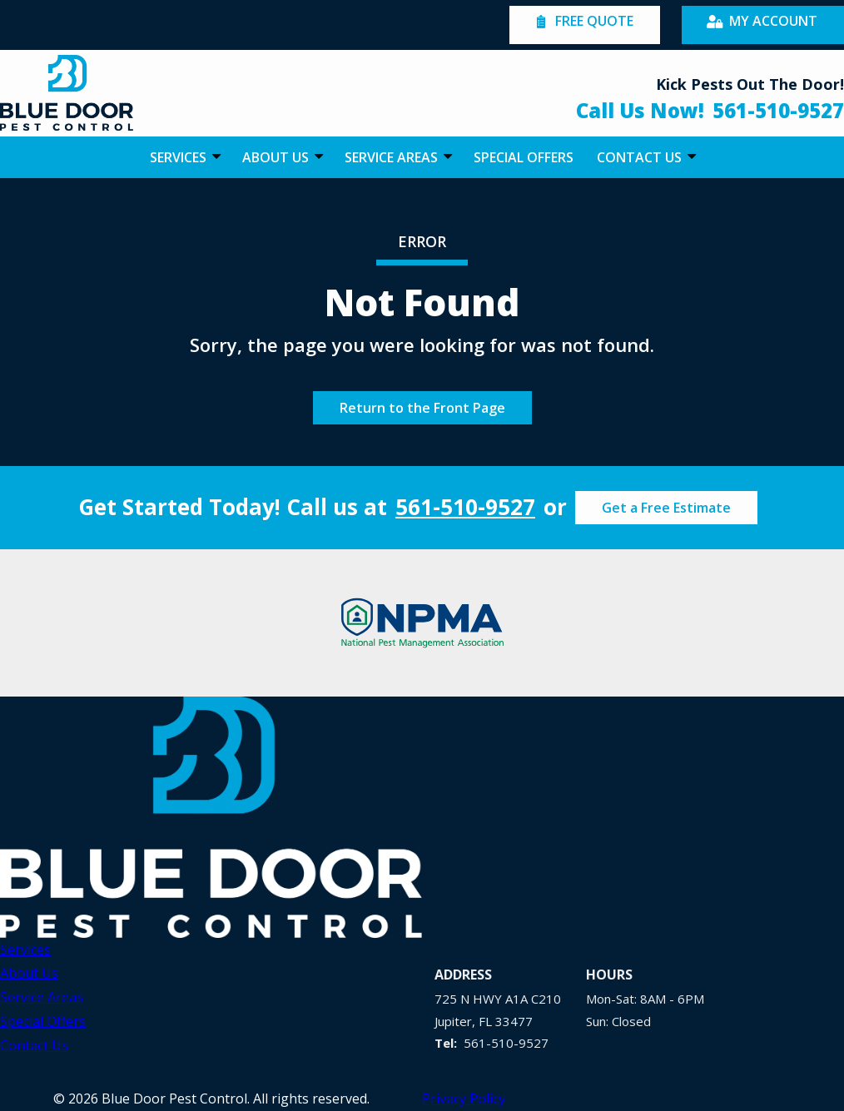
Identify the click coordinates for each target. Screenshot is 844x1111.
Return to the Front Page (422, 408)
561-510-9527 (465, 507)
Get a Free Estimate (666, 507)
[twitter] (633, 812)
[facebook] (673, 812)
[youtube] (593, 812)
